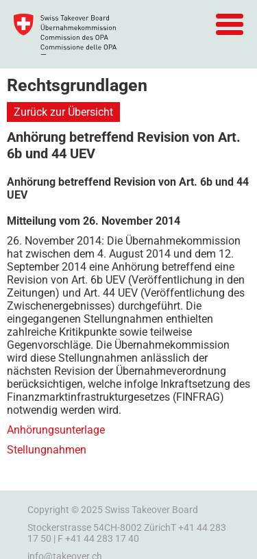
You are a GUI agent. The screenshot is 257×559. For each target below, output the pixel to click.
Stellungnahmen (46, 449)
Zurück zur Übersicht (63, 112)
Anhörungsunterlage (56, 429)
